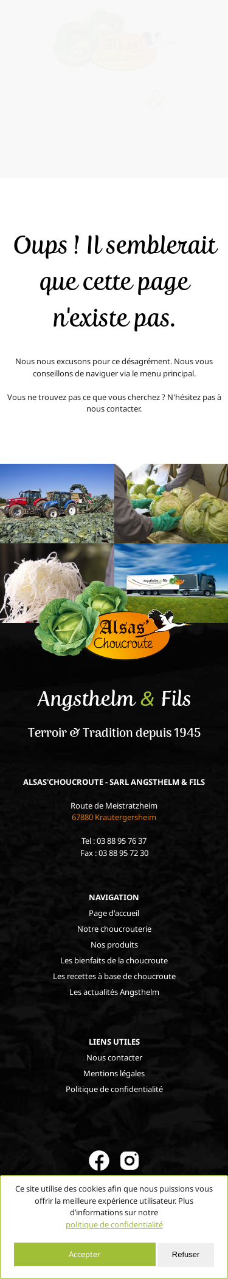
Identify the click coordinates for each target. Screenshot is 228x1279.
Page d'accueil (114, 913)
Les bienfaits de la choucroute (114, 960)
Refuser (186, 1254)
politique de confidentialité (114, 1224)
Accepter (84, 1254)
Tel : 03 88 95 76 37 (114, 840)
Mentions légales (114, 1073)
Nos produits (114, 944)
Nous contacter (114, 1057)
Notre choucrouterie (114, 928)
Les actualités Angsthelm (114, 991)
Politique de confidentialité (114, 1089)
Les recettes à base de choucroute (114, 976)
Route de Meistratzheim (114, 811)
